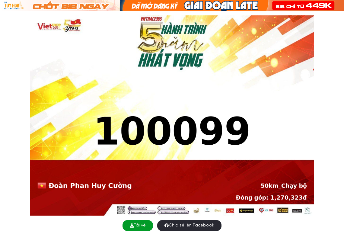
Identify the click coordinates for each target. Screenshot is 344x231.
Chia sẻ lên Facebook (189, 225)
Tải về (138, 225)
